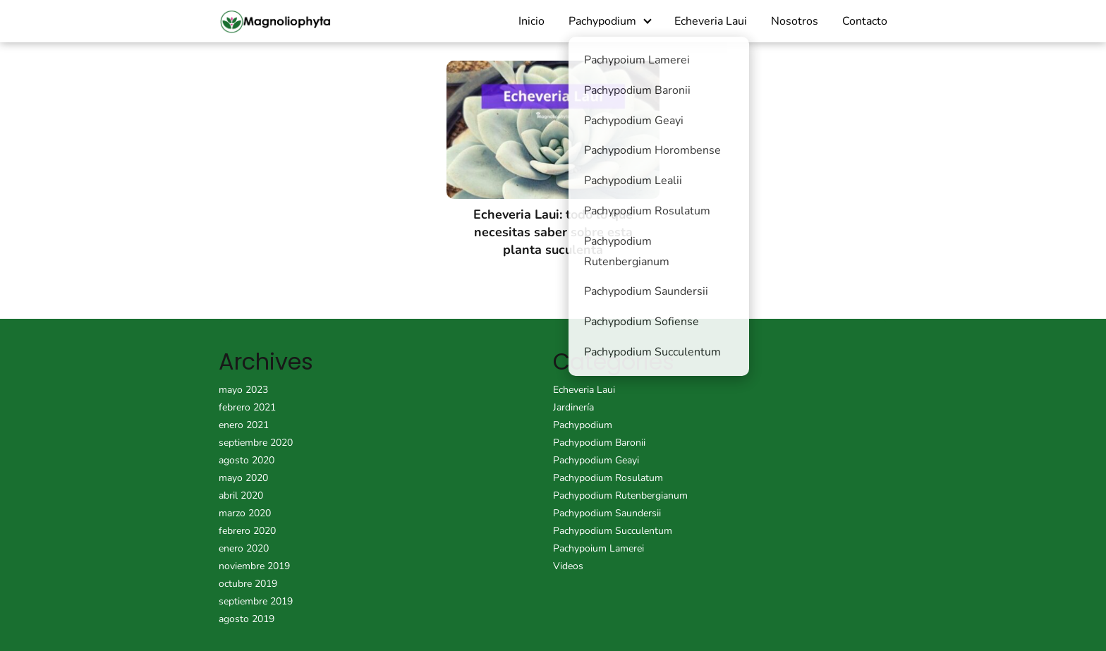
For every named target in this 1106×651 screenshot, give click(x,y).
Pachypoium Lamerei (598, 548)
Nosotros (794, 21)
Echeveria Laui (710, 21)
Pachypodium (602, 21)
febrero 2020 (247, 530)
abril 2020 (241, 495)
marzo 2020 (245, 513)
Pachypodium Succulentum (612, 530)
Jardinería (573, 407)
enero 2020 (244, 548)
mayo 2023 (243, 389)
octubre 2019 (248, 583)
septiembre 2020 (256, 442)
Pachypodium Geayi (596, 460)
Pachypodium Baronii (599, 442)
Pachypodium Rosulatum (608, 478)
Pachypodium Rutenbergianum (620, 495)
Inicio (531, 21)
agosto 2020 (246, 460)
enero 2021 (244, 425)
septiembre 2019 (256, 601)
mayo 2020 (243, 478)
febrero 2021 (247, 407)
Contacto (864, 21)
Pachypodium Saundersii (607, 513)
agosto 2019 (246, 619)
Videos (568, 566)
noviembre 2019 (254, 566)
